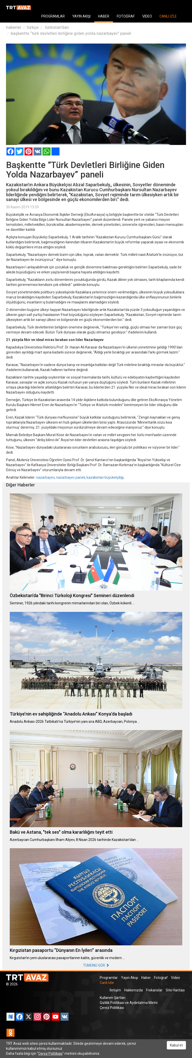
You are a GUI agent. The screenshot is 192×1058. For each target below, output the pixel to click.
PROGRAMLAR (53, 16)
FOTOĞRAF (126, 16)
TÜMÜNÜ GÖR (96, 965)
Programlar (109, 978)
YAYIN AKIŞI (81, 16)
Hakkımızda (133, 990)
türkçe (32, 27)
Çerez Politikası (112, 1008)
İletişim (115, 990)
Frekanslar (154, 990)
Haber (146, 978)
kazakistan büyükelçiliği (105, 477)
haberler (13, 27)
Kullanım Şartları (112, 998)
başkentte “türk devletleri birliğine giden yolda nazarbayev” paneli (71, 33)
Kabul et (176, 1045)
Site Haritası (175, 990)
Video (175, 978)
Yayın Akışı (129, 978)
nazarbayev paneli (70, 477)
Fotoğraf (161, 978)
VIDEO (147, 16)
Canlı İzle (107, 983)
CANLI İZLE (168, 16)
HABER (103, 16)
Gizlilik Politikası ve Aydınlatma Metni (129, 1003)
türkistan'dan (56, 27)
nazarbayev (45, 477)
